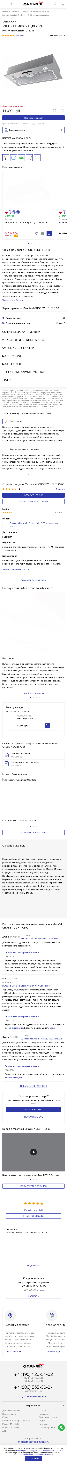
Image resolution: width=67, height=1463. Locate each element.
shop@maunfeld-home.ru (33, 1407)
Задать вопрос (33, 1075)
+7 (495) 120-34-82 (33, 1339)
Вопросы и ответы (48, 1382)
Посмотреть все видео (33, 1151)
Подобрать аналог (33, 118)
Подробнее (33, 1230)
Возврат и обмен (10, 1393)
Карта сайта (33, 1435)
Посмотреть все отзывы (33, 506)
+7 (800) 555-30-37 (33, 1352)
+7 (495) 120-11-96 (34, 1251)
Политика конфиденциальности (33, 1427)
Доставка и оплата (11, 1376)
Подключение (9, 1379)
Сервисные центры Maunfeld (16, 1386)
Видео (42, 1386)
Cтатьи (42, 1376)
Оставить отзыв (33, 500)
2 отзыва (20, 35)
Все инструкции (34, 130)
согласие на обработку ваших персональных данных (39, 1450)
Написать (33, 1261)
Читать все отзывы (33, 1181)
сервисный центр (14, 993)
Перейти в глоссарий (33, 658)
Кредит (6, 1382)
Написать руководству (33, 1420)
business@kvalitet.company (33, 1413)
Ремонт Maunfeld (10, 1389)
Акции (5, 1396)
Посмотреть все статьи (33, 798)
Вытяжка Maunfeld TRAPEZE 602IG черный (41, 1004)
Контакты (43, 1389)
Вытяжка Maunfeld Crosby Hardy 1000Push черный (26, 951)
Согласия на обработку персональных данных (33, 1454)
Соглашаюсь (33, 1458)
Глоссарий (44, 1379)
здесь (53, 993)
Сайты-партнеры (47, 1393)
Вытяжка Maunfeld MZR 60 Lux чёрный (39, 904)
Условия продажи (33, 1431)
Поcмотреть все (33, 1082)
